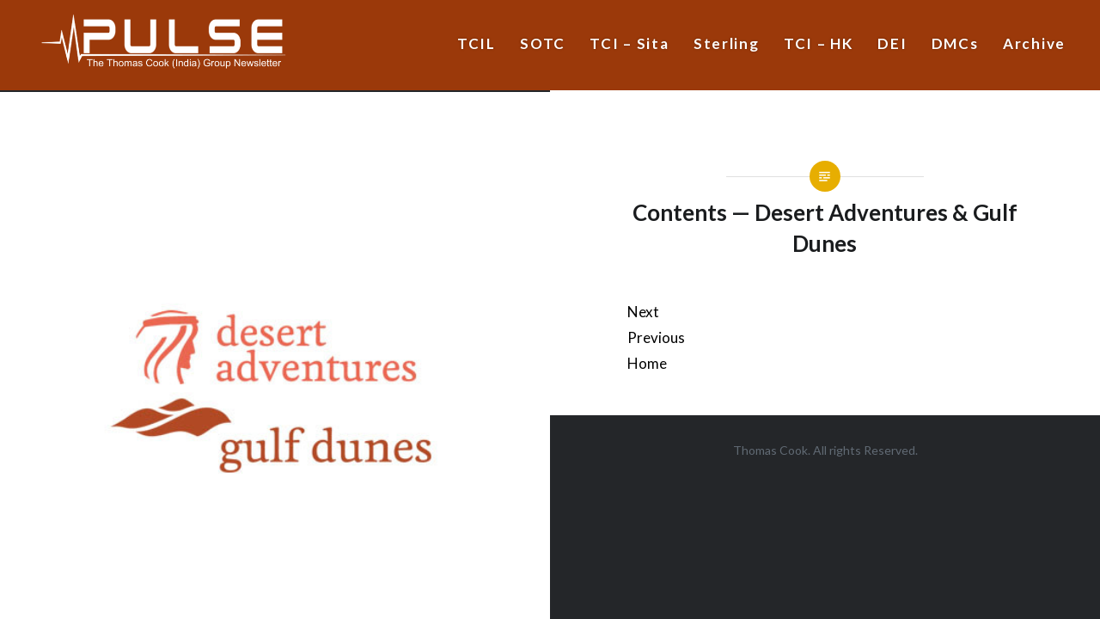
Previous (656, 337)
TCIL (476, 43)
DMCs (955, 43)
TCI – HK (818, 43)
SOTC (542, 43)
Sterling (727, 43)
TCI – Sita (629, 43)
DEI (892, 43)
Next (643, 312)
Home (647, 363)
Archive (1034, 43)
